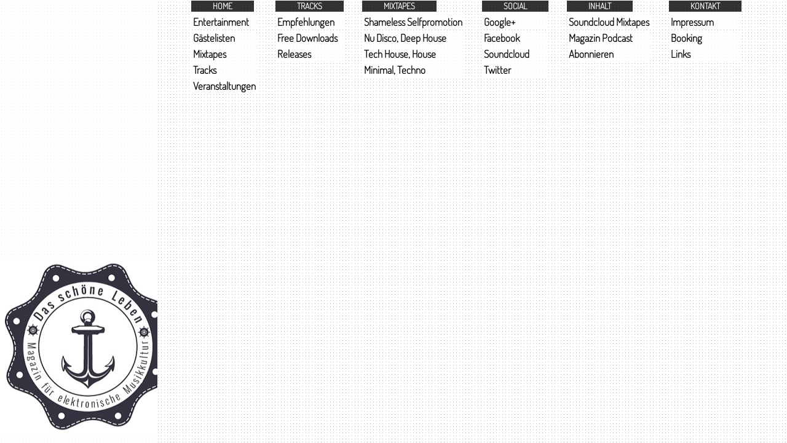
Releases (294, 53)
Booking (686, 37)
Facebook (502, 37)
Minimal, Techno (394, 69)
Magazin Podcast (601, 37)
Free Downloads (307, 37)
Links (680, 53)
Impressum (692, 21)
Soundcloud (506, 53)
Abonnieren (591, 53)
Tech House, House (400, 53)
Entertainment (221, 21)
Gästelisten (214, 37)
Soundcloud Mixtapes (609, 21)
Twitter (497, 69)
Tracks (204, 69)
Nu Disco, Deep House (405, 37)
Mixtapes (209, 53)
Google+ (499, 21)
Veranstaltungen (224, 85)
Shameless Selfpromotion (413, 21)
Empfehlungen (305, 21)
